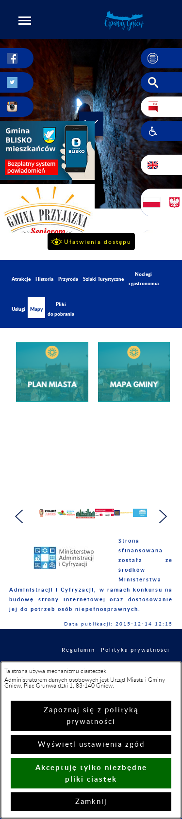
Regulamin (78, 655)
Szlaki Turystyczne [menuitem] (103, 278)
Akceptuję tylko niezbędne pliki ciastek (91, 773)
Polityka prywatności (135, 655)
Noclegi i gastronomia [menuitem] (144, 279)
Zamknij (91, 801)
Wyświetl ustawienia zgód (91, 744)
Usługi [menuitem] (18, 308)
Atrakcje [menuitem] (21, 278)
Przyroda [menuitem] (68, 278)
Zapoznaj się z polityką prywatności (91, 716)
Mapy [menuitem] (36, 308)
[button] (24, 20)
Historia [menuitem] (44, 278)
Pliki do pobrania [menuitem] (61, 309)
